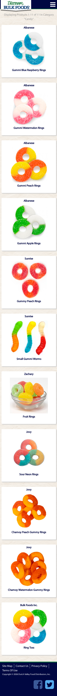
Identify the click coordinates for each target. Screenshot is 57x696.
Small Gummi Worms (29, 359)
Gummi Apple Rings (28, 243)
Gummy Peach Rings (29, 301)
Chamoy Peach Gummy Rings (29, 532)
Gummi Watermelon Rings (29, 128)
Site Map (7, 666)
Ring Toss (29, 647)
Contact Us (22, 666)
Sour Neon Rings (28, 474)
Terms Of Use (9, 670)
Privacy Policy (39, 666)
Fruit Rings (29, 416)
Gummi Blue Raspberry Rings (29, 70)
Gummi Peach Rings (28, 185)
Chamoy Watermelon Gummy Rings (29, 590)
